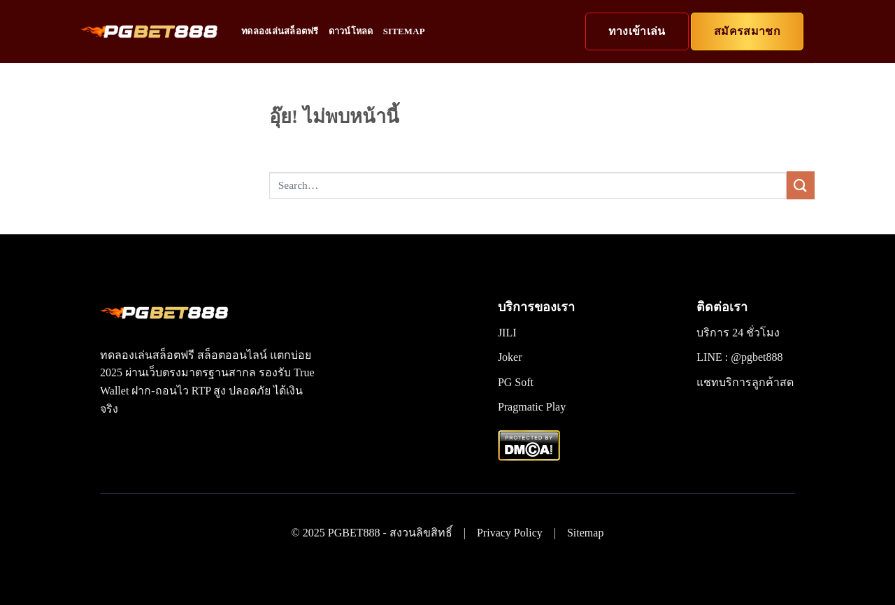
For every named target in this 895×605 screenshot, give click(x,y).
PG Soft (516, 382)
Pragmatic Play (532, 407)
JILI (507, 333)
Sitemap (404, 31)
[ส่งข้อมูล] (801, 185)
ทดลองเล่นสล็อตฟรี (280, 31)
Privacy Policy (510, 533)
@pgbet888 (756, 357)
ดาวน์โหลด (351, 31)
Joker (510, 357)
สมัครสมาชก (747, 31)
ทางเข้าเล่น (637, 31)
